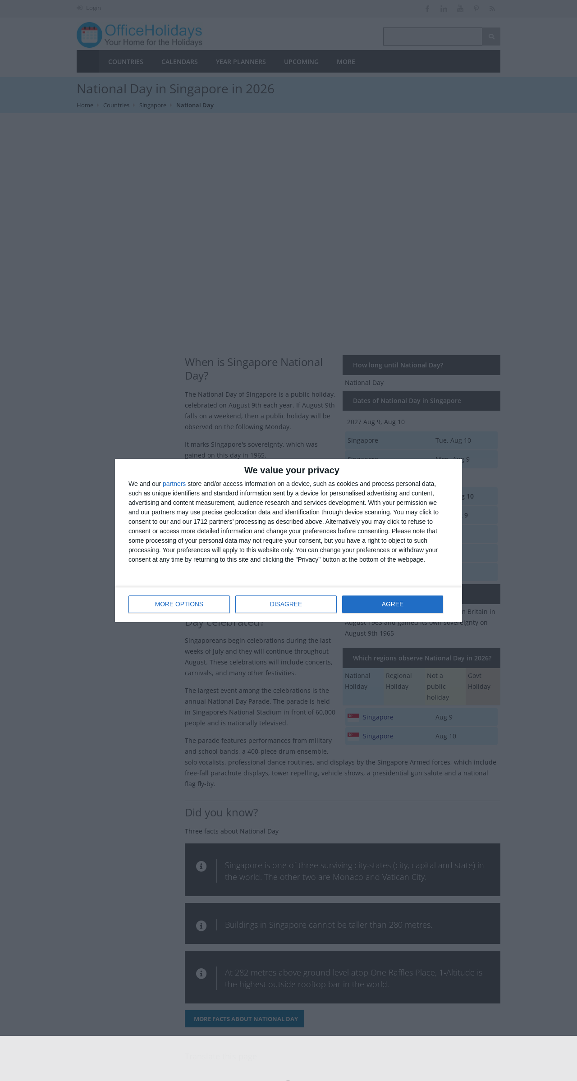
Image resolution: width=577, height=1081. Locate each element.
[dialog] (288, 540)
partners (174, 484)
